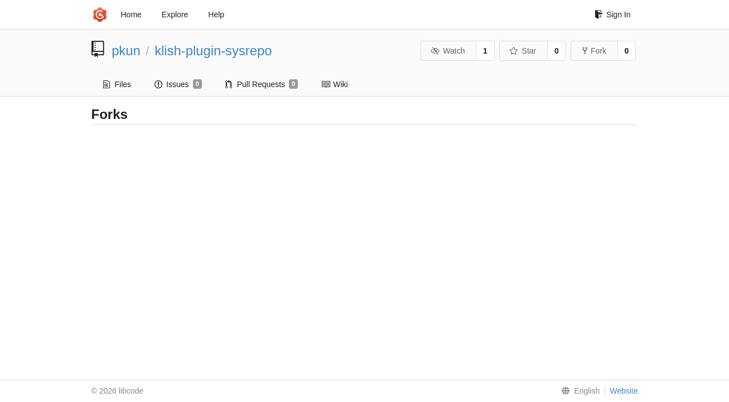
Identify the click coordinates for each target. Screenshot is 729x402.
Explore (175, 14)
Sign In (613, 14)
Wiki (334, 84)
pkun (126, 50)
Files (117, 84)
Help (216, 14)
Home (131, 14)
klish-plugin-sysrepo (213, 50)
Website (624, 390)
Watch (448, 50)
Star (522, 50)
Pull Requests (261, 84)
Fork (594, 50)
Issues (178, 84)
